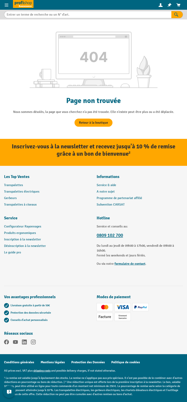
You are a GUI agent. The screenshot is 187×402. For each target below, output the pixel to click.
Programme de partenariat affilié (119, 198)
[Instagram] (33, 343)
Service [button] (10, 218)
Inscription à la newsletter (22, 239)
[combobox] (87, 14)
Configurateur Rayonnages (22, 226)
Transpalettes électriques (21, 192)
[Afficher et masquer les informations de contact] (9, 392)
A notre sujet (106, 192)
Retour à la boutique (93, 123)
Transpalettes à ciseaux (20, 205)
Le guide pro (12, 252)
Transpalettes (13, 185)
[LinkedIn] (24, 343)
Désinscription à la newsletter (25, 246)
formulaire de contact (130, 264)
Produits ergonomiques (20, 233)
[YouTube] (15, 343)
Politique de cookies (125, 362)
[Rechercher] (177, 14)
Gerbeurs (10, 198)
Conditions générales (19, 362)
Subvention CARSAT (111, 205)
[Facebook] (6, 343)
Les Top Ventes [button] (16, 176)
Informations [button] (108, 176)
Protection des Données (88, 362)
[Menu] (6, 5)
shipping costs (42, 370)
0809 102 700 (110, 235)
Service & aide (106, 185)
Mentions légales (53, 362)
